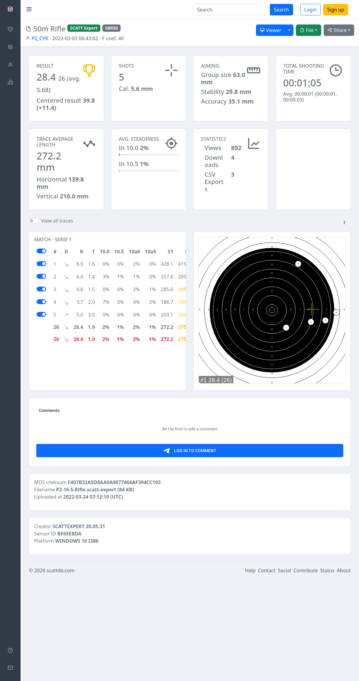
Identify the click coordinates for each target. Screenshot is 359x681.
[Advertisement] (313, 158)
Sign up (335, 9)
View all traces (57, 220)
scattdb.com (60, 672)
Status (327, 672)
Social (284, 672)
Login (310, 9)
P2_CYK (36, 38)
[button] (344, 223)
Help (250, 672)
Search (281, 9)
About (344, 672)
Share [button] (337, 30)
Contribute (305, 672)
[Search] (231, 9)
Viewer (270, 30)
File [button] (307, 30)
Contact (267, 672)
